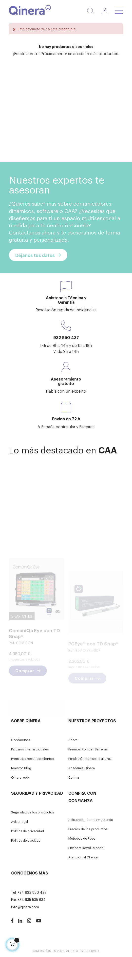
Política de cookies (25, 840)
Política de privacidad (27, 831)
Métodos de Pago (82, 838)
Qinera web (20, 777)
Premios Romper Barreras (88, 749)
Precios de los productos (88, 829)
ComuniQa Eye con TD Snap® (34, 658)
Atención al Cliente (83, 857)
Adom (73, 740)
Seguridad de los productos (32, 812)
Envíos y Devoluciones (86, 848)
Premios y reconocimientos (32, 758)
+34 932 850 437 (32, 892)
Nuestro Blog (21, 768)
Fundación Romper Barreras (90, 758)
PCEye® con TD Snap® (93, 662)
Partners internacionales (30, 749)
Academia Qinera (81, 768)
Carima (73, 777)
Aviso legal (19, 821)
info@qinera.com (25, 906)
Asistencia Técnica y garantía (90, 819)
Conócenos (20, 740)
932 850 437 (66, 337)
